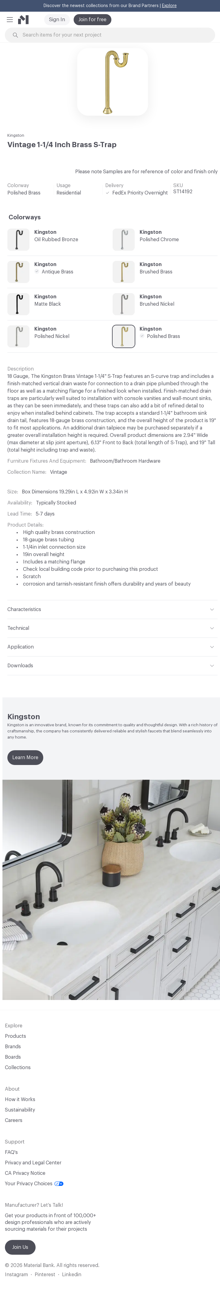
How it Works (20, 1099)
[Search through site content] (113, 35)
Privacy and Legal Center (33, 1162)
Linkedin (71, 1274)
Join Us (20, 1247)
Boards (13, 1057)
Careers (13, 1120)
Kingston (15, 135)
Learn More (25, 757)
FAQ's (11, 1152)
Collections (18, 1067)
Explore (169, 6)
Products (15, 1036)
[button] (10, 20)
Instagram (16, 1274)
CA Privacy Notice (25, 1173)
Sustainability (20, 1110)
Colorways (25, 217)
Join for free (92, 19)
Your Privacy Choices (34, 1183)
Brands (13, 1046)
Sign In (57, 19)
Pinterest (45, 1274)
